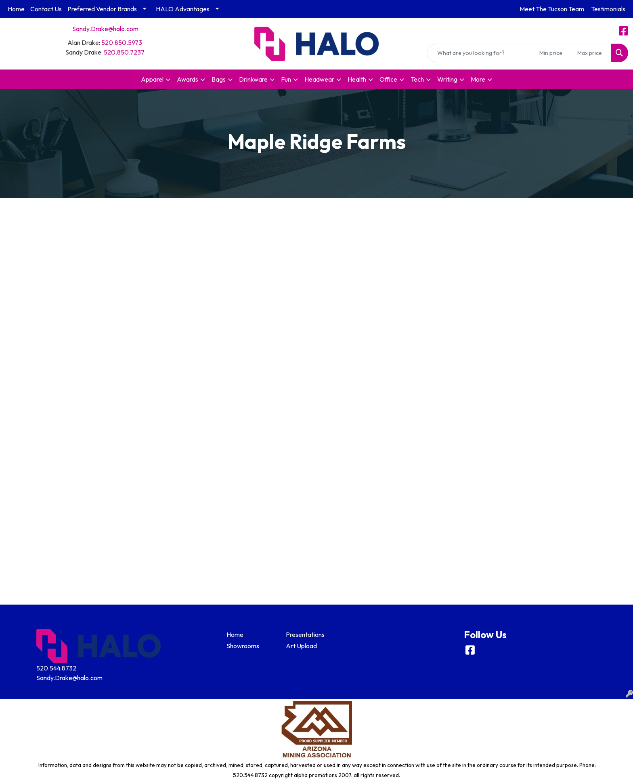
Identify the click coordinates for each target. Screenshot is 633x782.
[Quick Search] (481, 53)
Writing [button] (447, 79)
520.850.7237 (124, 52)
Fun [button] (286, 79)
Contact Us (46, 9)
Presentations (305, 634)
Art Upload (301, 646)
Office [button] (388, 79)
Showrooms (242, 646)
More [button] (478, 79)
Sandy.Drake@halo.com (105, 29)
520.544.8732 (56, 668)
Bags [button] (219, 79)
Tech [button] (417, 79)
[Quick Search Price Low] (554, 53)
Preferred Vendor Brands (102, 9)
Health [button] (357, 79)
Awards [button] (187, 79)
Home (16, 9)
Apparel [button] (152, 79)
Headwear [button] (319, 79)
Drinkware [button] (253, 79)
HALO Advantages (183, 9)
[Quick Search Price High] (592, 53)
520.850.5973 (121, 42)
